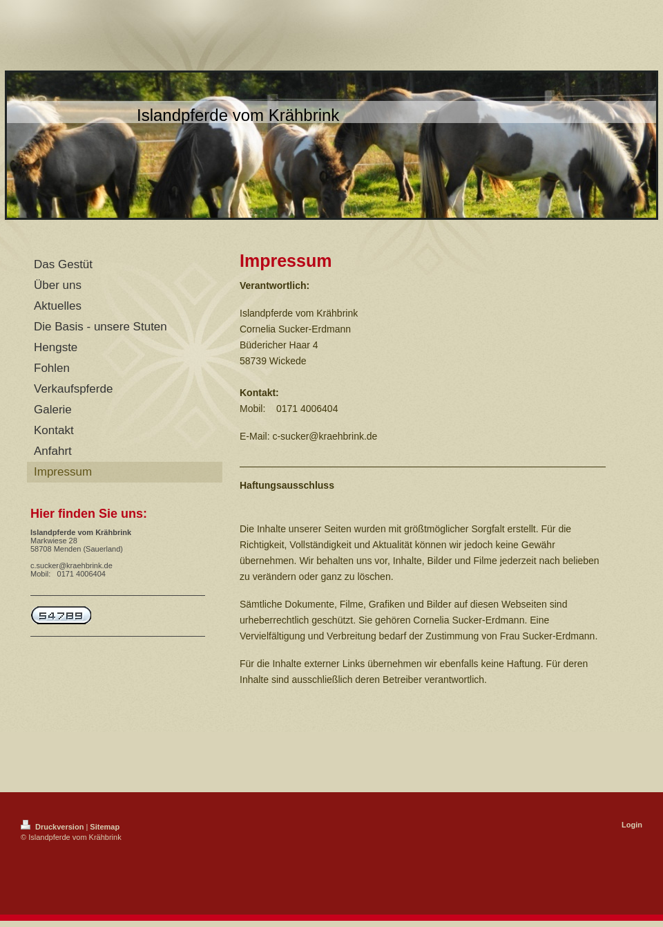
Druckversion (53, 827)
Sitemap (104, 827)
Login (632, 825)
